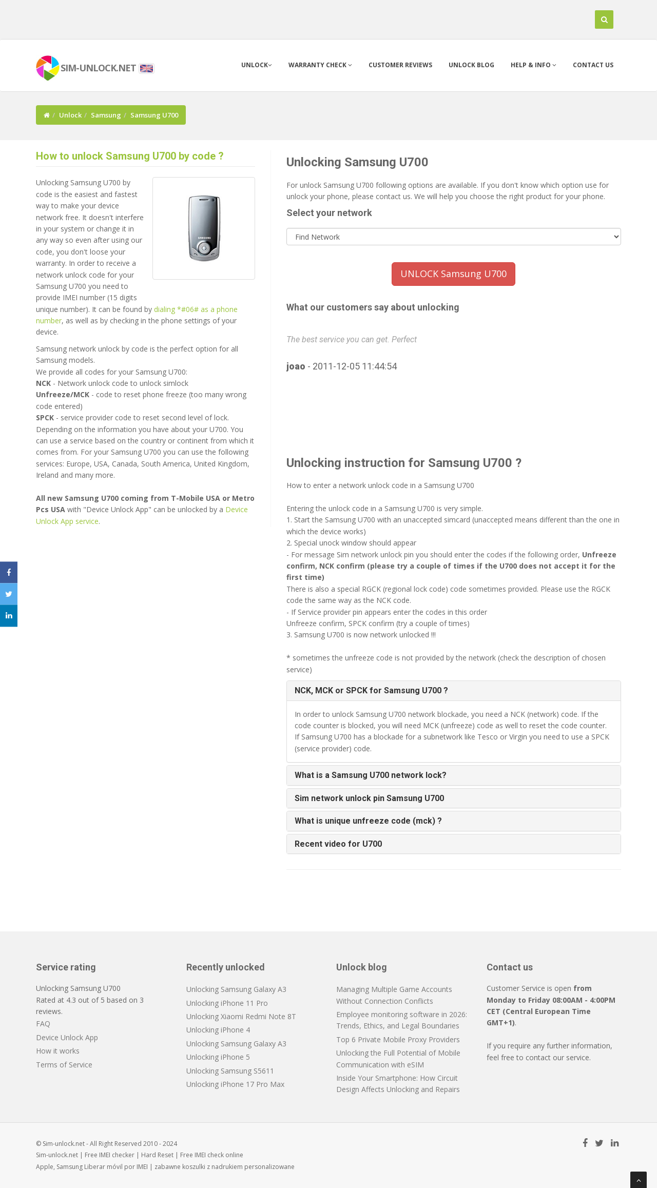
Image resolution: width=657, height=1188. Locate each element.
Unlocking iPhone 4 (218, 1030)
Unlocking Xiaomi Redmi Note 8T (241, 1016)
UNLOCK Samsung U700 (453, 273)
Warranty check (320, 65)
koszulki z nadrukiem (212, 1166)
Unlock (256, 65)
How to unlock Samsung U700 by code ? (130, 156)
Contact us (593, 65)
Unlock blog (471, 65)
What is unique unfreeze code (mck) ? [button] (368, 821)
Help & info (533, 65)
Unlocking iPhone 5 (218, 1057)
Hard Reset (157, 1155)
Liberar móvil (103, 1166)
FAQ (43, 1023)
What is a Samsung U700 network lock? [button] (371, 775)
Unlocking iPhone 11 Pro (227, 1003)
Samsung (106, 115)
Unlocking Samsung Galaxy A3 (236, 989)
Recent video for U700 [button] (338, 844)
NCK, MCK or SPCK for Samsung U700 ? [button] (371, 690)
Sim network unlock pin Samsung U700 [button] (369, 798)
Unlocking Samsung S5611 (230, 1071)
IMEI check (209, 1155)
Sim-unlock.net (57, 1155)
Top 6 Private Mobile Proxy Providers (398, 1039)
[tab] (454, 690)
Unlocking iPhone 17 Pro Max (235, 1084)
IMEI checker (116, 1155)
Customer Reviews (400, 65)
